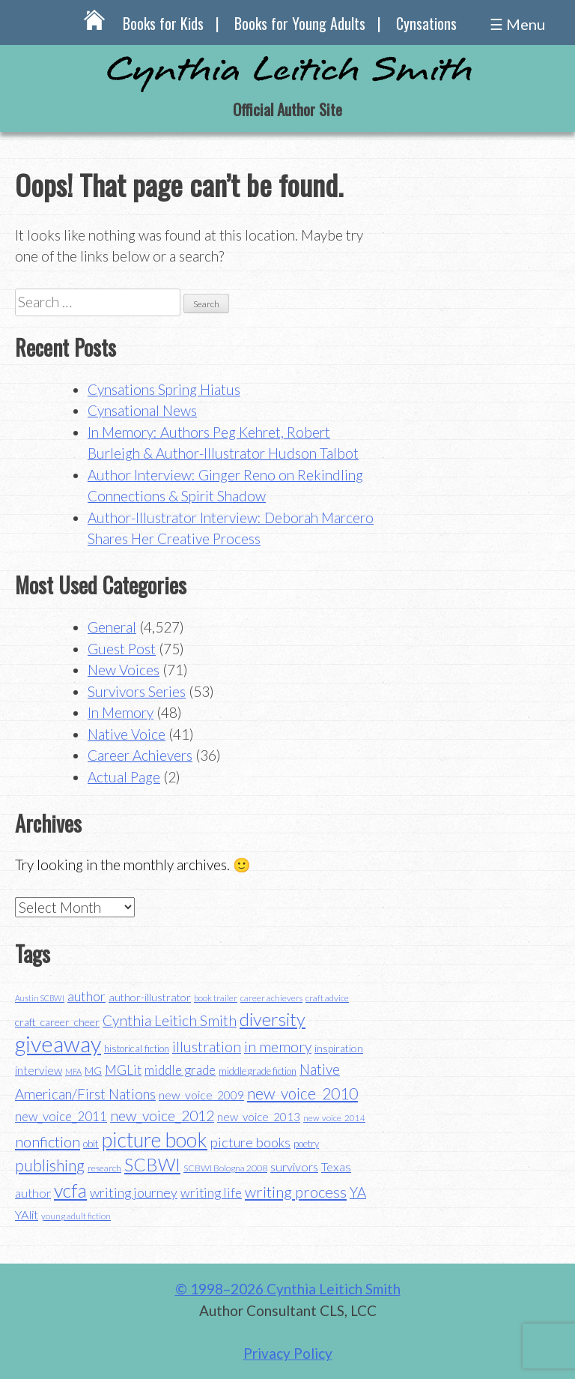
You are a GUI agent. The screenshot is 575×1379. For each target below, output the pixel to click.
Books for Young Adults (299, 23)
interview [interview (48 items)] (38, 1070)
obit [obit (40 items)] (91, 1144)
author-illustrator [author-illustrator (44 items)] (150, 997)
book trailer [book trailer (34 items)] (215, 998)
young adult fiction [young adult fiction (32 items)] (76, 1216)
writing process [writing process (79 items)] (296, 1192)
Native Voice (126, 734)
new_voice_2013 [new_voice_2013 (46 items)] (258, 1116)
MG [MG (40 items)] (93, 1071)
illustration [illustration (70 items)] (206, 1046)
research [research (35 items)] (104, 1168)
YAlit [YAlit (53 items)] (26, 1214)
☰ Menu (517, 24)
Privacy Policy (287, 1353)
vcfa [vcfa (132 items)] (70, 1190)
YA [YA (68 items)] (358, 1192)
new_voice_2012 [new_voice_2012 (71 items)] (162, 1115)
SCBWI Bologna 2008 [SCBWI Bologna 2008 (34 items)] (225, 1168)
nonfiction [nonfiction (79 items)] (47, 1141)
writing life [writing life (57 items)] (211, 1193)
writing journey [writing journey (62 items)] (133, 1192)
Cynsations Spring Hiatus (164, 389)
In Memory (120, 712)
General (112, 627)
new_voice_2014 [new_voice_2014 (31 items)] (334, 1118)
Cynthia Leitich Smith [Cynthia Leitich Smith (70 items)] (170, 1020)
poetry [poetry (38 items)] (306, 1144)
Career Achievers (140, 755)
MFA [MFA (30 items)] (73, 1071)
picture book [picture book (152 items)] (154, 1140)
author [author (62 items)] (86, 996)
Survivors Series (137, 691)
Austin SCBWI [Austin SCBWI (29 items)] (39, 998)
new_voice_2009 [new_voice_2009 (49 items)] (201, 1095)
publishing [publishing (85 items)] (50, 1165)
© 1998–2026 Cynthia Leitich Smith (288, 1288)
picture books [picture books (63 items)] (250, 1142)
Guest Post (122, 648)
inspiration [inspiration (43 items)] (338, 1048)
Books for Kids (163, 23)
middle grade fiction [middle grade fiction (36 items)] (257, 1071)
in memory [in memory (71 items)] (277, 1046)
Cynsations (426, 23)
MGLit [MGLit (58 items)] (123, 1070)
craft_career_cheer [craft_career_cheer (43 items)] (57, 1022)
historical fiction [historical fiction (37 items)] (136, 1048)
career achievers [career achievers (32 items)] (271, 998)
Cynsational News (142, 410)
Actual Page (124, 776)
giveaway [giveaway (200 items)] (58, 1044)
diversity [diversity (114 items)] (272, 1019)
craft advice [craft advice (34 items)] (327, 998)
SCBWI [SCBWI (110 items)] (152, 1164)
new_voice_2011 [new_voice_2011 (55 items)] (61, 1116)
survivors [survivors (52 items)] (294, 1166)
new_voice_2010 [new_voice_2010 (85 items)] (302, 1093)
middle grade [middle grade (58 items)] (180, 1070)
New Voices (123, 669)
